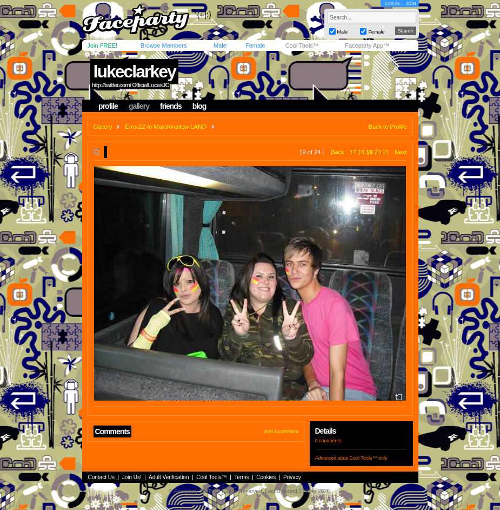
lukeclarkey (134, 71)
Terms (241, 477)
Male (220, 45)
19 (369, 152)
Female (255, 45)
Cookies (266, 477)
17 (353, 152)
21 (386, 152)
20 (377, 152)
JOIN (411, 3)
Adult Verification (169, 477)
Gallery (103, 126)
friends (171, 106)
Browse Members (164, 45)
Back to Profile (388, 126)
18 (361, 152)
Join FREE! (103, 45)
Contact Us (101, 477)
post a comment (280, 431)
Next (401, 152)
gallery (139, 106)
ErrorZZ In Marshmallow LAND (165, 126)
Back (337, 152)
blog (199, 106)
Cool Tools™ (302, 45)
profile (108, 106)
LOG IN (392, 3)
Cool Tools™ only (369, 458)
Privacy (292, 477)
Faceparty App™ (367, 45)
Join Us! (132, 477)
